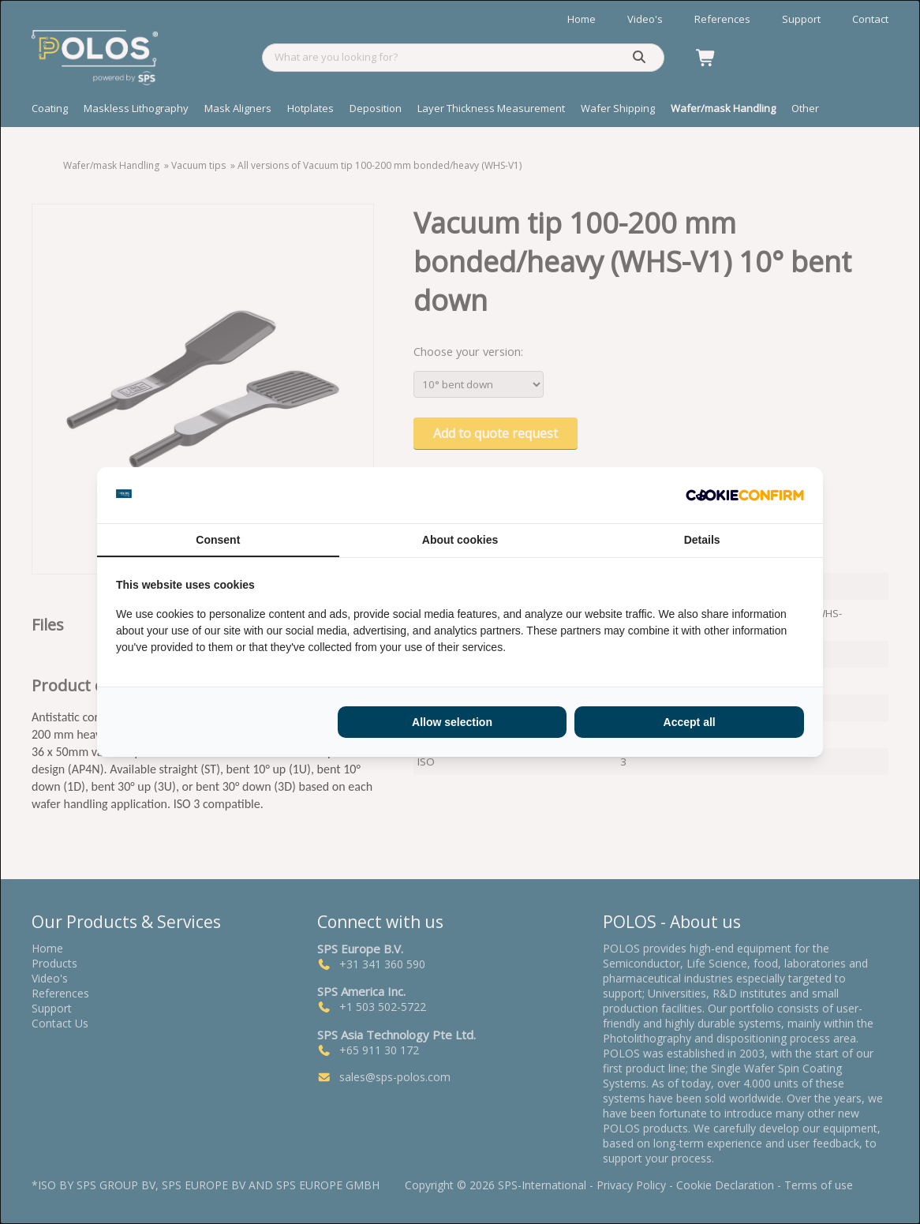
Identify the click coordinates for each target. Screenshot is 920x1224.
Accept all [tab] (690, 722)
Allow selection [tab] (452, 722)
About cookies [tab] (460, 539)
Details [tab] (702, 539)
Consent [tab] (218, 539)
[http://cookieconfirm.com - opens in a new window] (745, 495)
